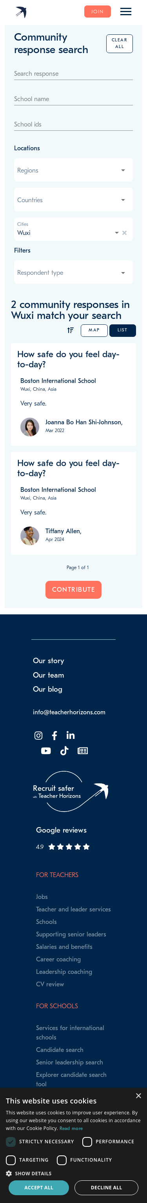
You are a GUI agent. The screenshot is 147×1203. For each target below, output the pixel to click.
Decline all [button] (106, 1187)
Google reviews (61, 830)
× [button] (138, 1096)
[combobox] (72, 170)
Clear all (120, 43)
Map (94, 330)
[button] (73, 1173)
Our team (48, 675)
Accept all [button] (38, 1187)
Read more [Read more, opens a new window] (71, 1128)
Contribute (73, 589)
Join (97, 11)
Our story (48, 661)
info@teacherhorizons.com (69, 712)
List (122, 330)
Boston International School (58, 380)
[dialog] (73, 1145)
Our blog (47, 689)
